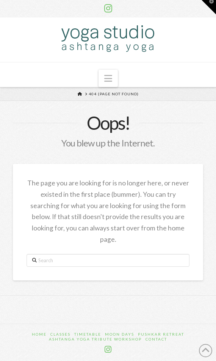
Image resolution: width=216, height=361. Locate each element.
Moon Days (119, 334)
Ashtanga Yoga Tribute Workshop (95, 339)
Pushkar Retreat (161, 334)
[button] (108, 78)
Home (39, 334)
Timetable (87, 334)
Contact (156, 339)
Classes (60, 334)
